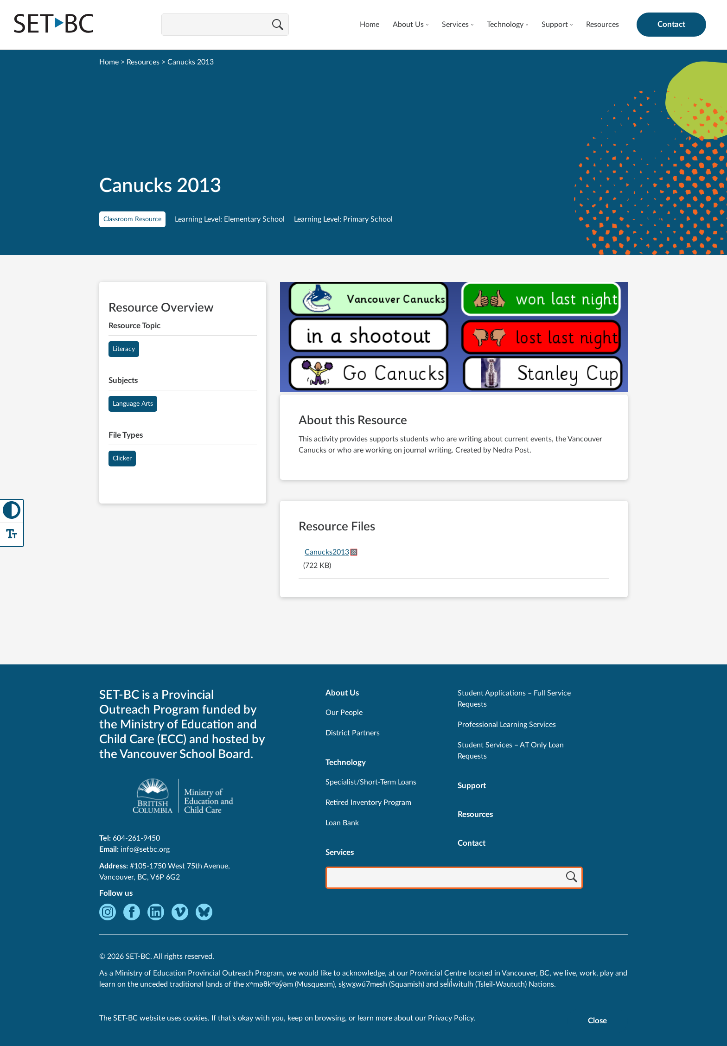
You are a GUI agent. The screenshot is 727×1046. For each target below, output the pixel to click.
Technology (505, 24)
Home (369, 24)
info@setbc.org (145, 849)
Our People (344, 712)
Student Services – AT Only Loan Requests (511, 750)
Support (555, 24)
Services (455, 24)
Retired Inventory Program (368, 802)
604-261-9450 (136, 838)
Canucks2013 (327, 552)
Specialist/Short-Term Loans (370, 782)
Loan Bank (342, 823)
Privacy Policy (450, 1018)
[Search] (278, 25)
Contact (671, 24)
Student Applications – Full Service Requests (514, 698)
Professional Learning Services (507, 724)
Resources (602, 24)
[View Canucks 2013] (454, 338)
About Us (408, 24)
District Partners (352, 733)
